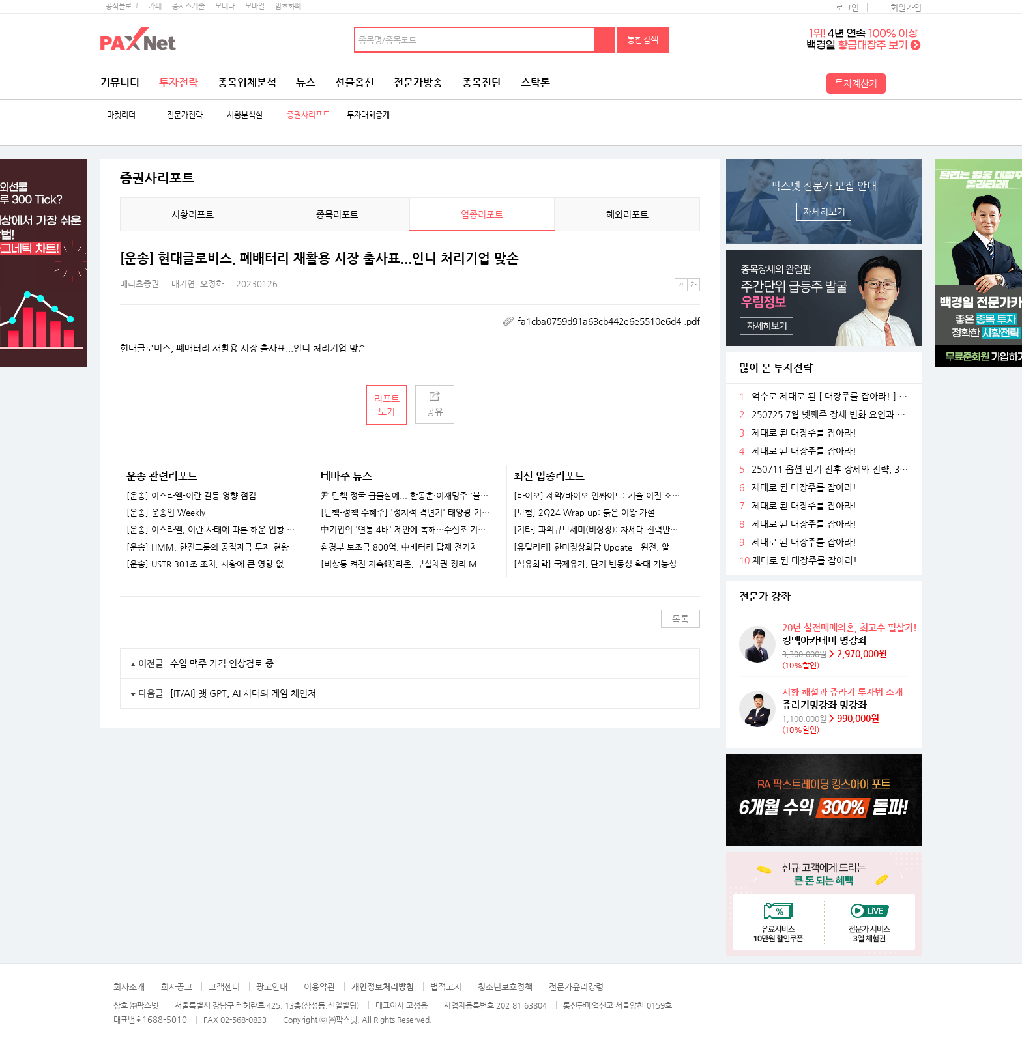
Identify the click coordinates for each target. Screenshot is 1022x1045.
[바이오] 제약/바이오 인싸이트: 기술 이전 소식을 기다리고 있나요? (599, 495)
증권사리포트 (308, 115)
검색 (605, 40)
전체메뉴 (905, 82)
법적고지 (445, 987)
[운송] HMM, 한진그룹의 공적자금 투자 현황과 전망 (211, 547)
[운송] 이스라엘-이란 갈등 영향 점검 (191, 495)
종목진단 (481, 82)
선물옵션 (354, 82)
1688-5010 (164, 1019)
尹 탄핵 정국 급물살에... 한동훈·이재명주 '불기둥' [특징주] (406, 495)
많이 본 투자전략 (776, 367)
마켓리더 (121, 115)
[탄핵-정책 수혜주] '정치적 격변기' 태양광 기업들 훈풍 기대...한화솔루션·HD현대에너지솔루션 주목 (406, 512)
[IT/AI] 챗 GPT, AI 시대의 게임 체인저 (243, 693)
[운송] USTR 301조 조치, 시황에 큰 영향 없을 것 (211, 564)
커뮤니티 (119, 82)
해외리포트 (627, 214)
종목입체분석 (247, 82)
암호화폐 (288, 6)
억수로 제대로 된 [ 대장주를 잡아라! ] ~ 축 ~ (832, 396)
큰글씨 (693, 284)
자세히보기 (824, 212)
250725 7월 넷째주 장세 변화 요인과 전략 (832, 415)
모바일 (255, 6)
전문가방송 (418, 82)
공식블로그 (122, 6)
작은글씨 (681, 284)
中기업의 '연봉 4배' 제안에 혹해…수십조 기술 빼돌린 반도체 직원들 (406, 529)
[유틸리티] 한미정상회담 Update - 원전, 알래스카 (599, 547)
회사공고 (176, 987)
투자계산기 (856, 83)
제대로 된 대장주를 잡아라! (804, 433)
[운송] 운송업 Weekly (165, 512)
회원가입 (906, 7)
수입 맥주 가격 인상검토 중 (222, 663)
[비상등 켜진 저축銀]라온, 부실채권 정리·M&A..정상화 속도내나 (406, 564)
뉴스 (305, 82)
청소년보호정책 (505, 987)
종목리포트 (337, 214)
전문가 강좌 (765, 596)
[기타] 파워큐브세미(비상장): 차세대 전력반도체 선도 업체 (599, 529)
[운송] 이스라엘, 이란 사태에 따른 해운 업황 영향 (211, 529)
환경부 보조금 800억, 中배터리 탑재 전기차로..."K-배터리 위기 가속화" (406, 547)
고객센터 (224, 987)
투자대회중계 (368, 115)
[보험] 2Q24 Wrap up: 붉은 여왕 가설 (584, 512)
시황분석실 (245, 115)
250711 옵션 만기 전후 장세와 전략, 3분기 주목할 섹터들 (832, 469)
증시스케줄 (188, 6)
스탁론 (535, 82)
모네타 (225, 6)
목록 (680, 619)
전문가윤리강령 (576, 987)
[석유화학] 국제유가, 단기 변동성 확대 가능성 (595, 564)
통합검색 (642, 39)
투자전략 (178, 82)
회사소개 (129, 987)
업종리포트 (482, 214)
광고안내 (271, 987)
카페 (155, 6)
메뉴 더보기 (692, 258)
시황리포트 (192, 214)
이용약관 (319, 987)
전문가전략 (185, 115)
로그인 (847, 7)
